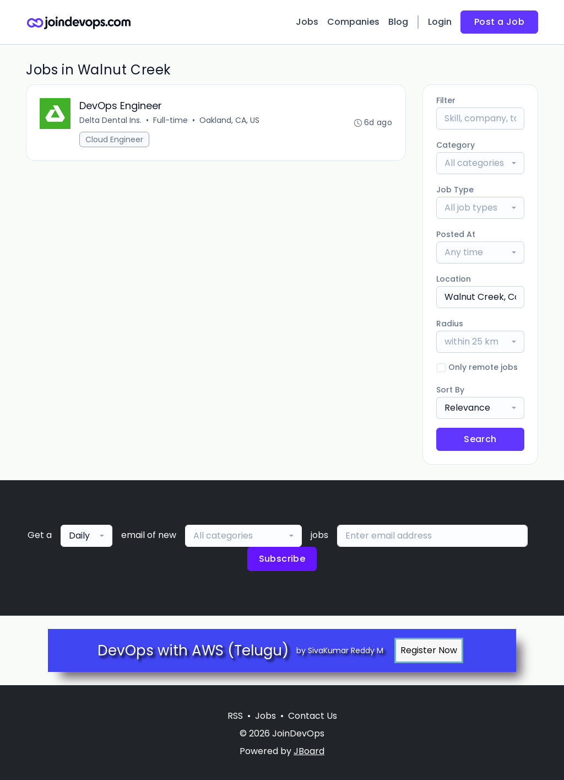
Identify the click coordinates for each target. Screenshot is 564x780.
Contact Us (312, 715)
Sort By (450, 389)
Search (480, 439)
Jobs (307, 21)
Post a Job (499, 21)
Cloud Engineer (114, 139)
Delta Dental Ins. (110, 120)
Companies (353, 21)
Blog (398, 21)
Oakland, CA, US (229, 120)
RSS (235, 715)
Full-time (170, 120)
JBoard (309, 751)
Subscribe (282, 558)
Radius (449, 323)
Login (440, 21)
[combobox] (480, 163)
